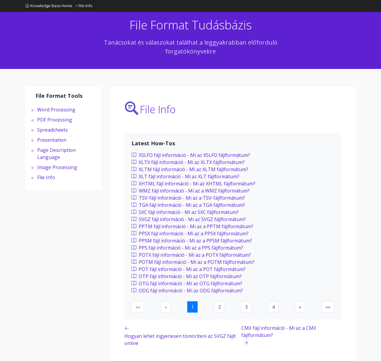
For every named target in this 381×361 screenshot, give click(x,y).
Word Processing (56, 109)
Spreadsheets (52, 130)
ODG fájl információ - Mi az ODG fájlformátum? (187, 290)
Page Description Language (56, 153)
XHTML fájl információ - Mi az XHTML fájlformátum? (193, 183)
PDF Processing (54, 119)
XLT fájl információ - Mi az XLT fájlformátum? (185, 176)
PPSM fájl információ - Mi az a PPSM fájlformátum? (192, 240)
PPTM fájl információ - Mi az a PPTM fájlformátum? (192, 226)
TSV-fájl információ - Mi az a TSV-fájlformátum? (188, 198)
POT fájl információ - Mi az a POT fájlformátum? (189, 269)
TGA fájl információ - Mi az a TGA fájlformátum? (188, 205)
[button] (300, 307)
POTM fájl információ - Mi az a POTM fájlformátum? (193, 262)
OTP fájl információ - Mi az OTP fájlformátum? (187, 276)
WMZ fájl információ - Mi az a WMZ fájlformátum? (191, 190)
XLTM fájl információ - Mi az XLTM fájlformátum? (190, 169)
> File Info (84, 5)
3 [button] (246, 307)
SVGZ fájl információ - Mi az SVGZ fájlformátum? (189, 219)
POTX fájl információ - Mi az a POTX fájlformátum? (191, 255)
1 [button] (192, 307)
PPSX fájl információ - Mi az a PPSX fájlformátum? (190, 233)
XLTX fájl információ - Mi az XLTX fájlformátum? (188, 162)
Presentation (51, 140)
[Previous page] (182, 335)
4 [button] (273, 307)
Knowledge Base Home (48, 5)
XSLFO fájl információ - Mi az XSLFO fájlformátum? (191, 155)
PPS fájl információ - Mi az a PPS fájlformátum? (187, 248)
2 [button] (219, 307)
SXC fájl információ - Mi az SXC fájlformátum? (185, 212)
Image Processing (57, 167)
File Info (46, 177)
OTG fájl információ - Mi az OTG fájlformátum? (187, 283)
